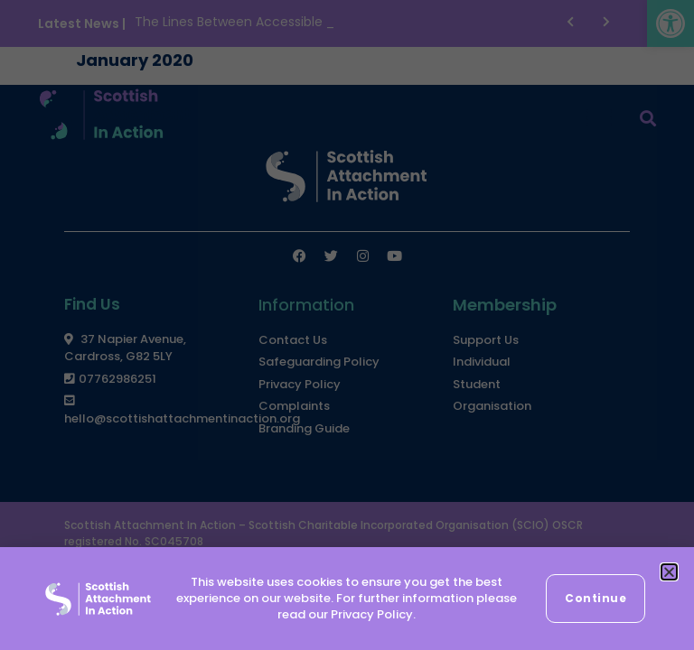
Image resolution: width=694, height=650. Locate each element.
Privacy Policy (372, 614)
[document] (347, 325)
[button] (669, 572)
